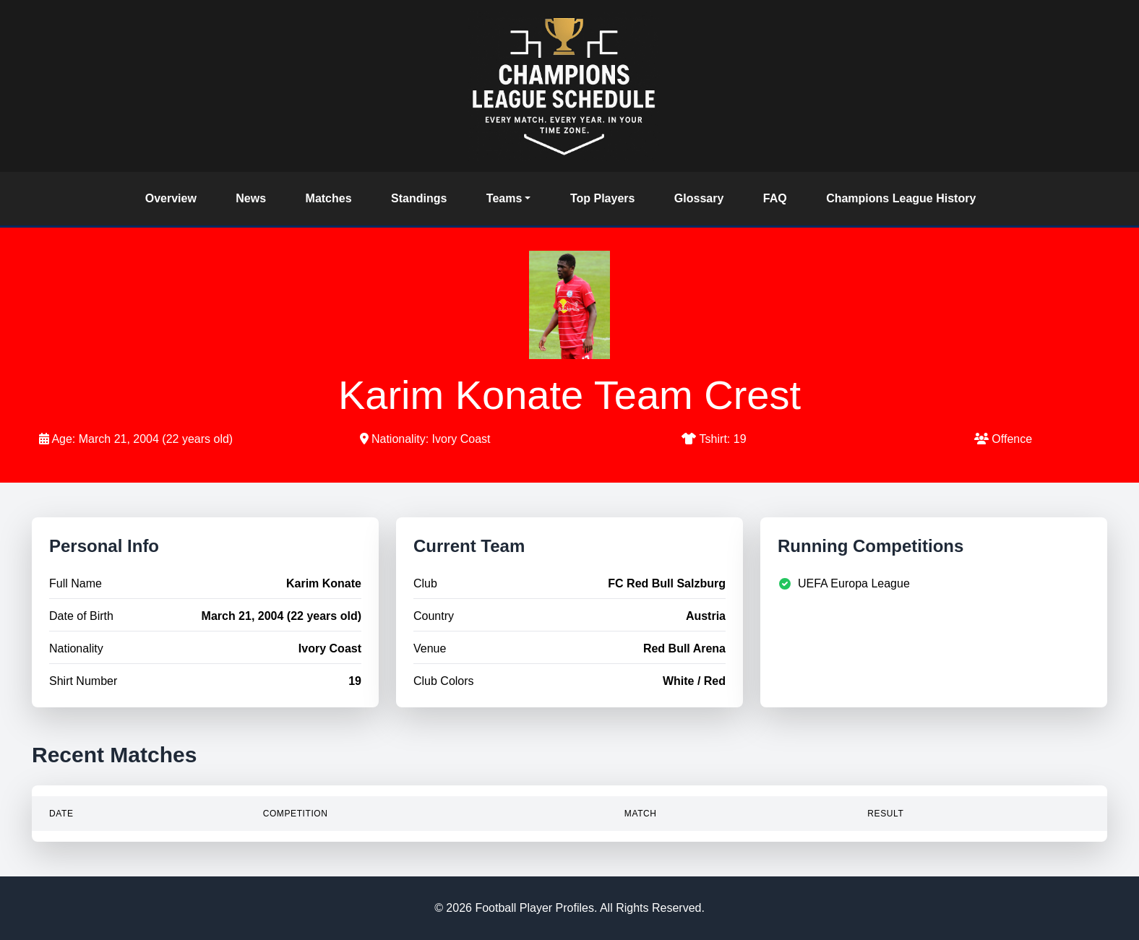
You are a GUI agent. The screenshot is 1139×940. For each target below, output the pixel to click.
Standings (419, 198)
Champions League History (901, 198)
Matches (329, 198)
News (251, 198)
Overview (171, 198)
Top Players (602, 198)
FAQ (775, 198)
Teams (504, 198)
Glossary (698, 198)
